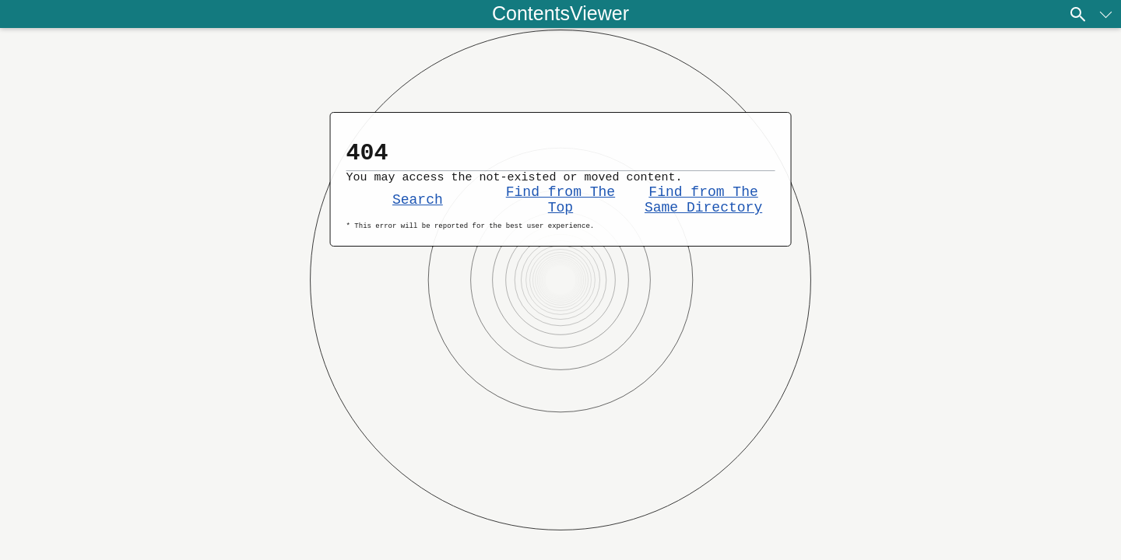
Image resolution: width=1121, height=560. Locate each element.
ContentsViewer (560, 13)
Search (417, 210)
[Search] (1078, 14)
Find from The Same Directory (703, 210)
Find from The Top (560, 210)
